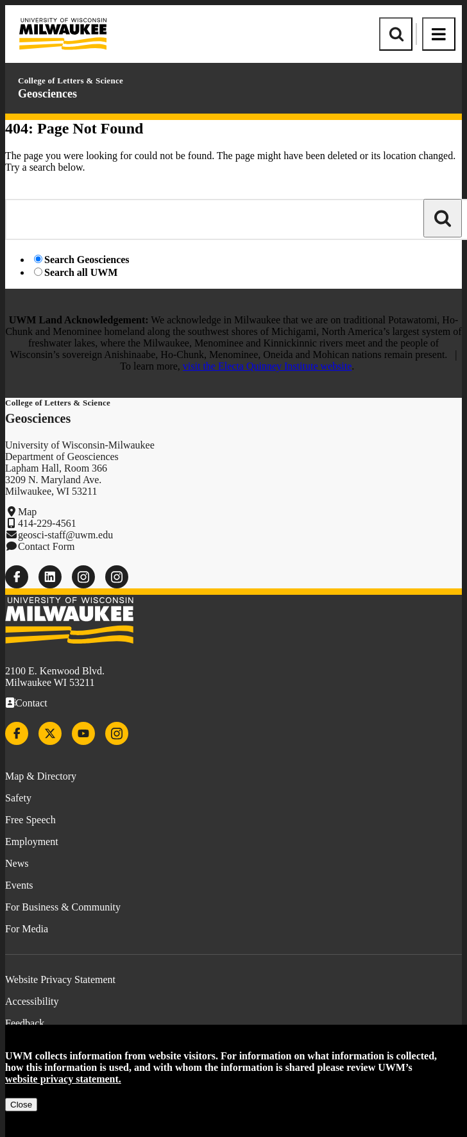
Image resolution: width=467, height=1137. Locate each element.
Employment (31, 841)
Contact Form (46, 546)
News (16, 863)
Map (27, 511)
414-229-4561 (47, 523)
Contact (31, 702)
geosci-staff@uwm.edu (65, 534)
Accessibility (32, 1001)
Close (21, 1104)
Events (19, 885)
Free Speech (30, 819)
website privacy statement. (63, 1078)
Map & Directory (40, 776)
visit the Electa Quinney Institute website (267, 366)
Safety (18, 797)
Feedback (24, 1023)
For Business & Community (63, 907)
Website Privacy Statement (60, 979)
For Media (26, 928)
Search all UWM (80, 272)
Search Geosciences (87, 259)
